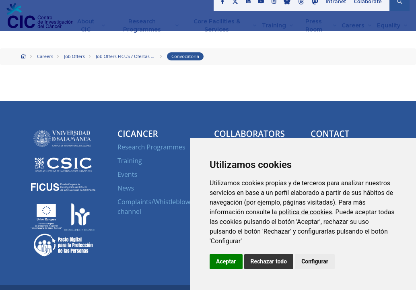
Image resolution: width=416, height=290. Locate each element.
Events (127, 174)
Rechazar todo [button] (269, 261)
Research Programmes (151, 147)
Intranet (336, 9)
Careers (45, 56)
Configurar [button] (314, 261)
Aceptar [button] (226, 261)
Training (129, 160)
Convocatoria (185, 56)
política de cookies (305, 212)
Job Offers (74, 56)
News (125, 188)
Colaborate (368, 9)
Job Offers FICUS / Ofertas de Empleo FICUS (126, 56)
